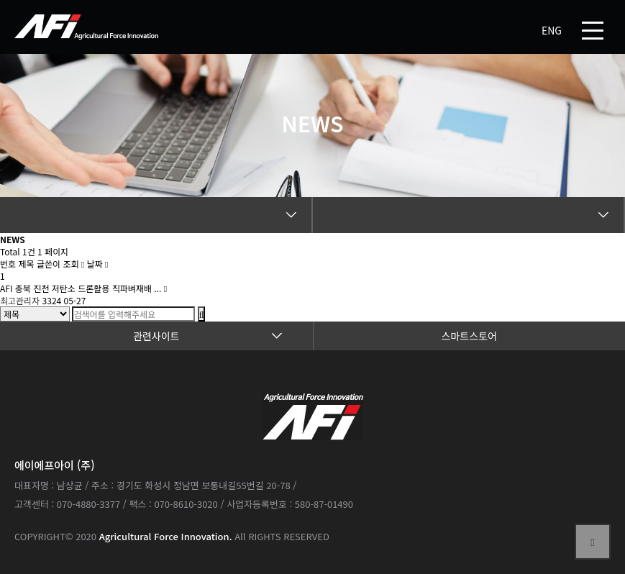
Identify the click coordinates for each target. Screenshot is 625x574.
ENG (552, 30)
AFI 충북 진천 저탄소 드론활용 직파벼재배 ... (82, 288)
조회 (73, 264)
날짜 (98, 264)
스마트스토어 (469, 336)
